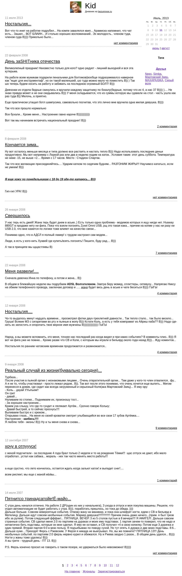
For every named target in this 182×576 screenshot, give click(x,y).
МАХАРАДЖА (154, 80)
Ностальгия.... (19, 311)
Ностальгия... (18, 23)
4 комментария (167, 293)
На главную (72, 571)
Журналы (89, 571)
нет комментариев (126, 43)
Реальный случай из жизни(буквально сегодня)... (53, 370)
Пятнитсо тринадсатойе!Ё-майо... (38, 498)
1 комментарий (167, 480)
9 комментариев (166, 428)
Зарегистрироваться (111, 571)
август (165, 48)
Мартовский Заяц (156, 77)
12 (117, 565)
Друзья (161, 68)
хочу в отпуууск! (20, 446)
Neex (148, 73)
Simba (157, 73)
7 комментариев (166, 252)
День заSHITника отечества (32, 61)
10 (105, 565)
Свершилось (17, 215)
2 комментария (167, 126)
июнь (155, 48)
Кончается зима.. (22, 144)
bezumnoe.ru (105, 11)
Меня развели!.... (22, 271)
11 (160, 30)
